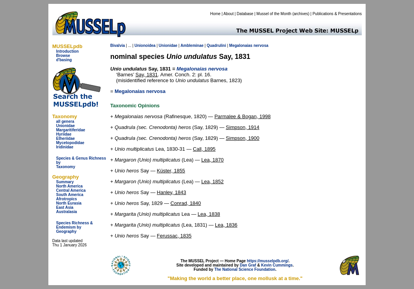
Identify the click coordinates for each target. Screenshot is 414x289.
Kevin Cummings (277, 265)
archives (301, 14)
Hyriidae (63, 134)
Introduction (67, 51)
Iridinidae (64, 147)
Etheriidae (65, 138)
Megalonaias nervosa (140, 91)
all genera (65, 121)
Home (215, 14)
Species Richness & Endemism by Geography (74, 227)
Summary (65, 182)
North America (69, 186)
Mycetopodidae (70, 143)
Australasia (66, 212)
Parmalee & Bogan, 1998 (242, 116)
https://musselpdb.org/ (268, 261)
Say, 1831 (146, 74)
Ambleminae (192, 45)
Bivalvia (117, 45)
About (229, 14)
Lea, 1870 (212, 160)
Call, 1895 (204, 149)
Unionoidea (144, 45)
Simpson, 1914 (243, 127)
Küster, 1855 (171, 171)
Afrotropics (66, 199)
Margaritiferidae (70, 130)
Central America (71, 190)
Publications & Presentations (337, 14)
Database (245, 14)
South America (69, 195)
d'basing (64, 60)
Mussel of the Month (274, 14)
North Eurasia (69, 203)
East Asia (65, 207)
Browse (63, 55)
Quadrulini (216, 45)
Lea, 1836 (226, 225)
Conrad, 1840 (186, 203)
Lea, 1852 (212, 181)
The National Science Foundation (244, 269)
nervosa (260, 45)
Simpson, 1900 (243, 138)
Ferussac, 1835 (174, 236)
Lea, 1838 (209, 214)
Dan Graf (248, 265)
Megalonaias (240, 45)
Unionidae (65, 126)
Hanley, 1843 (171, 192)
